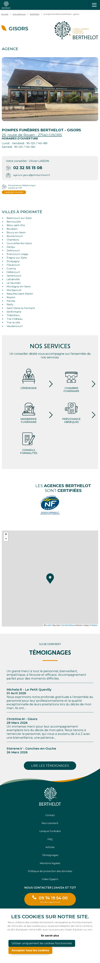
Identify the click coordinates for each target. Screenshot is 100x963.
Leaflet (47, 625)
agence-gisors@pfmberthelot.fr (31, 175)
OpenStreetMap (67, 625)
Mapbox (94, 625)
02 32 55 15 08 (27, 167)
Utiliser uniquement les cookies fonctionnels (42, 943)
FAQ (50, 839)
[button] (50, 578)
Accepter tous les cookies (30, 950)
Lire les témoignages (50, 765)
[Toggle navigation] (94, 5)
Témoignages (50, 855)
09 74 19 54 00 (53, 899)
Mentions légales (50, 863)
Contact (50, 815)
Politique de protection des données (50, 871)
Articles (50, 847)
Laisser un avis (14, 192)
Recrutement (50, 823)
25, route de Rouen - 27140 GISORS (32, 135)
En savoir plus (50, 935)
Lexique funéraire (50, 831)
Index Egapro (50, 879)
